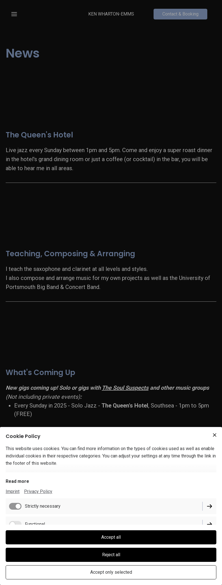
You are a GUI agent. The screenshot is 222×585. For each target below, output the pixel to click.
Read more (17, 481)
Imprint (13, 491)
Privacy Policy (38, 491)
